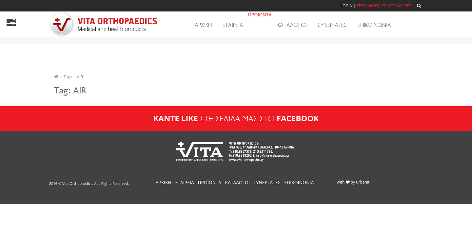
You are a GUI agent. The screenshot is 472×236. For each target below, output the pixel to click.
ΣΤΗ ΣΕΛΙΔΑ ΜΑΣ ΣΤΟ (236, 118)
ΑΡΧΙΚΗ (203, 25)
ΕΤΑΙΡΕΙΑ (233, 25)
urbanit (362, 182)
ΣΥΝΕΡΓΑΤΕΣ (332, 25)
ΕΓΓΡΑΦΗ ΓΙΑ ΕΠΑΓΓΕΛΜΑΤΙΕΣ (384, 6)
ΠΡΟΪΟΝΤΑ (259, 14)
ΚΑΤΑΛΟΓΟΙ (292, 25)
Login (347, 6)
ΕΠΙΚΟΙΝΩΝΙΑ (374, 25)
